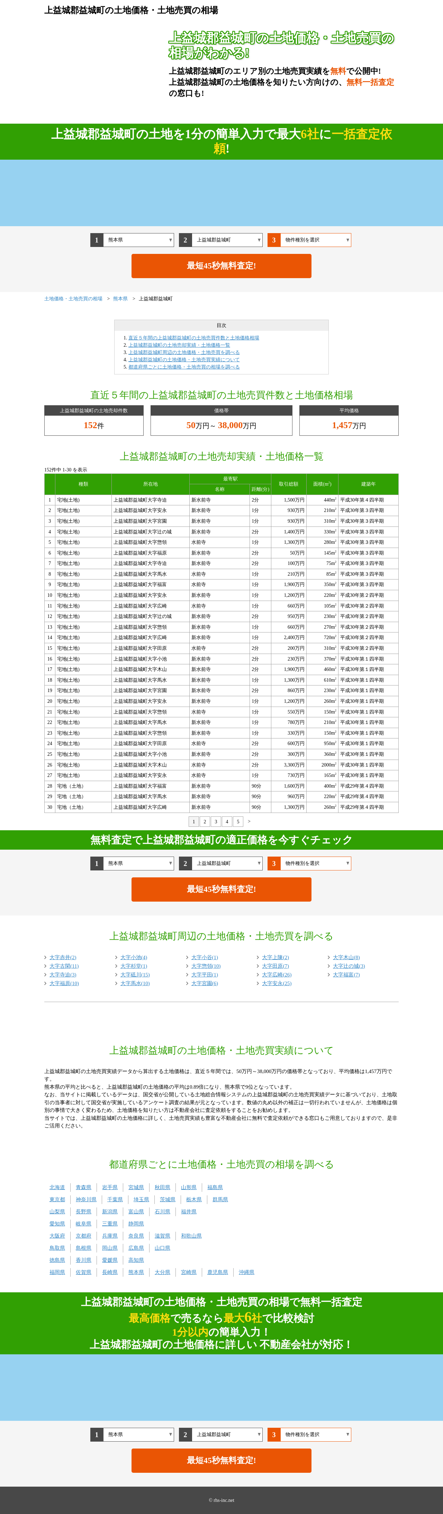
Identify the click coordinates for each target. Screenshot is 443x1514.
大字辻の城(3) (349, 966)
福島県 (215, 1187)
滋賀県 (162, 1236)
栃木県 (194, 1199)
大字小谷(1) (204, 957)
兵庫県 (110, 1236)
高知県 (136, 1260)
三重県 (110, 1224)
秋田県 (162, 1187)
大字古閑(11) (64, 966)
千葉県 (115, 1199)
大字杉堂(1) (133, 966)
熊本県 (136, 1272)
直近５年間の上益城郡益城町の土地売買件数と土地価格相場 (193, 337)
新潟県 (110, 1211)
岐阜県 (83, 1224)
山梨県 (57, 1211)
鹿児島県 (217, 1272)
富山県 (136, 1211)
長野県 (83, 1211)
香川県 (83, 1260)
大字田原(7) (275, 966)
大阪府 (57, 1236)
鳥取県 (57, 1248)
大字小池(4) (133, 957)
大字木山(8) (346, 957)
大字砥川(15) (135, 974)
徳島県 (57, 1260)
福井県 (189, 1211)
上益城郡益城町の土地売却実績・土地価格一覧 (179, 345)
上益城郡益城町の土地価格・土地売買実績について (184, 359)
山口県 (162, 1248)
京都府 (83, 1236)
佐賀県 (83, 1272)
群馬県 (220, 1199)
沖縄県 (246, 1272)
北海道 (57, 1187)
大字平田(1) (204, 974)
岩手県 (110, 1187)
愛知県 (57, 1224)
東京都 (57, 1199)
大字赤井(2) (62, 957)
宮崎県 (189, 1272)
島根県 (83, 1248)
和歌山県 (191, 1236)
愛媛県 (110, 1260)
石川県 (162, 1211)
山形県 (189, 1187)
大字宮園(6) (204, 983)
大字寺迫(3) (62, 974)
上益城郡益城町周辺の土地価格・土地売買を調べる (184, 352)
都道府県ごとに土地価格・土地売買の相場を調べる (184, 367)
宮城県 (136, 1187)
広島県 (136, 1248)
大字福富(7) (346, 974)
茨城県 (167, 1199)
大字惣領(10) (206, 966)
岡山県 (110, 1248)
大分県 (162, 1272)
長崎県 (110, 1272)
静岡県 (136, 1224)
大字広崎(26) (276, 974)
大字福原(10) (64, 983)
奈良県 (136, 1236)
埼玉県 (141, 1199)
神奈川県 (86, 1199)
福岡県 (57, 1272)
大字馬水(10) (135, 983)
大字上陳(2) (275, 957)
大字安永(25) (276, 983)
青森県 (83, 1187)
